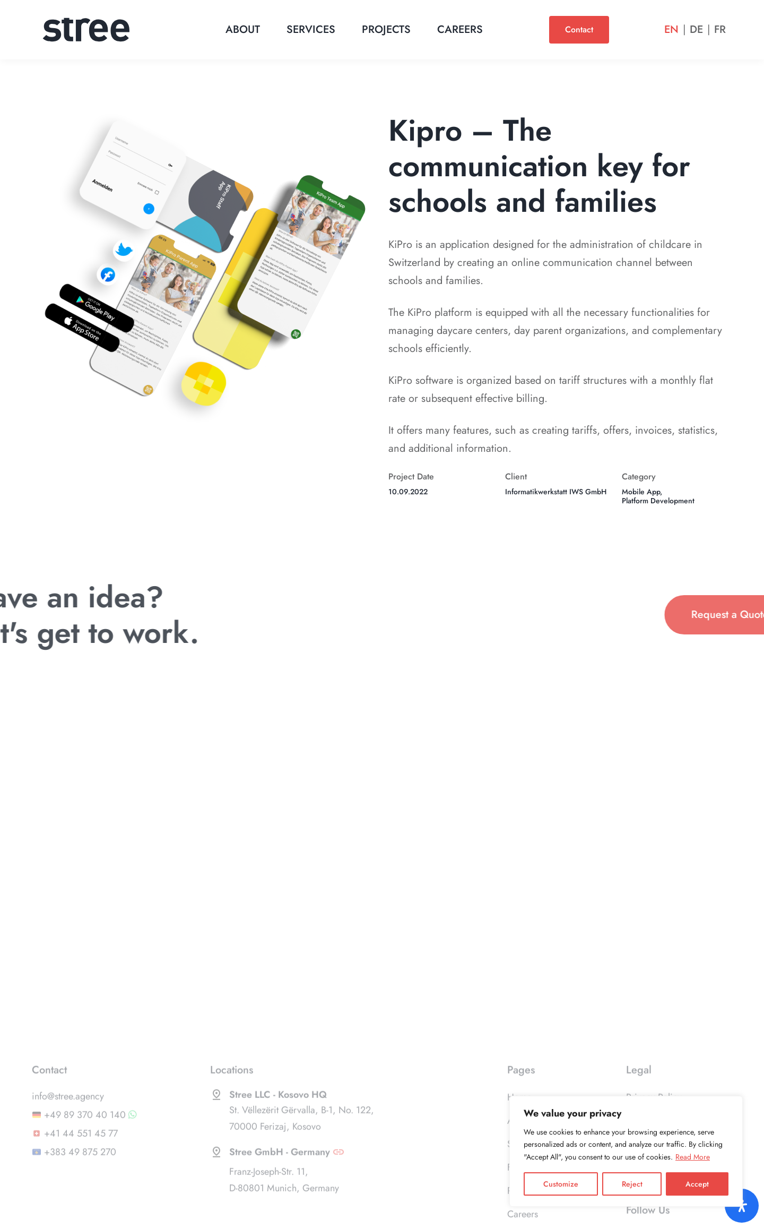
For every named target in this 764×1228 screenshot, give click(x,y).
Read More (692, 1157)
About (242, 29)
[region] (626, 1151)
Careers (460, 29)
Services (310, 29)
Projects (386, 29)
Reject (632, 1184)
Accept (697, 1184)
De (696, 29)
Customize (560, 1184)
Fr (720, 29)
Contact (579, 29)
